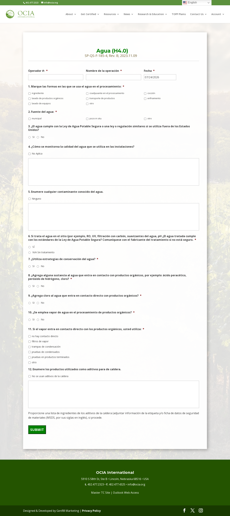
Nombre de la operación (104, 71)
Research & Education (151, 14)
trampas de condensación (46, 346)
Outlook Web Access (126, 492)
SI (33, 137)
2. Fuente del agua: (42, 112)
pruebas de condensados (46, 352)
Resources (110, 14)
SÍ (33, 246)
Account (216, 14)
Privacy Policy (91, 511)
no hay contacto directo (45, 336)
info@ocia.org (136, 484)
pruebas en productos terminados (50, 357)
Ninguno (36, 198)
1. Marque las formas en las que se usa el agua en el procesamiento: (76, 86)
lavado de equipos (41, 103)
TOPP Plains (179, 14)
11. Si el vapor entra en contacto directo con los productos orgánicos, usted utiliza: (86, 329)
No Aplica (37, 153)
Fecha (149, 71)
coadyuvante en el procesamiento (107, 93)
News (127, 14)
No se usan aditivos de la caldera (50, 376)
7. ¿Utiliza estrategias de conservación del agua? (63, 259)
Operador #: (38, 71)
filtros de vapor (40, 341)
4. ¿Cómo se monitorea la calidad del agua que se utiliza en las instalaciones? (81, 146)
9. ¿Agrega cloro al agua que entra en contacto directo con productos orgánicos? (84, 295)
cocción (151, 93)
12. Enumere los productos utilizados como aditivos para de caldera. (74, 369)
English (190, 3)
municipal (37, 118)
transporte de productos (102, 98)
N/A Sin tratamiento (43, 252)
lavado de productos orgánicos (47, 98)
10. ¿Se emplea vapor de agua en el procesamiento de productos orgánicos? (81, 312)
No (42, 137)
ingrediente (38, 93)
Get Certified (88, 14)
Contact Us (197, 14)
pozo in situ (96, 118)
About (69, 14)
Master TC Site (100, 492)
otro (92, 103)
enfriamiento (154, 98)
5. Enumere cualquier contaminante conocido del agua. (65, 192)
